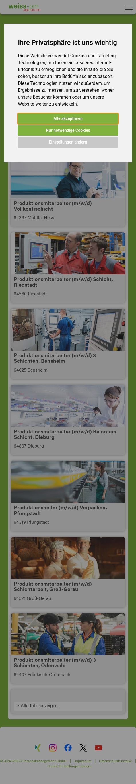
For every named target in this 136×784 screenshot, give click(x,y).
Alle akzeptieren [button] (68, 118)
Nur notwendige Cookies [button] (68, 130)
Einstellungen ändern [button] (68, 142)
